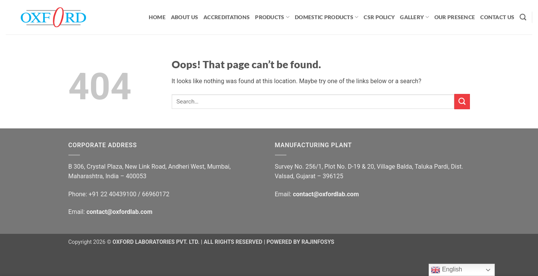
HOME (157, 17)
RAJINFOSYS (317, 242)
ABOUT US (184, 17)
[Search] (523, 17)
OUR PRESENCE (454, 17)
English (446, 269)
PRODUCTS (272, 17)
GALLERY (414, 17)
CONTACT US (497, 17)
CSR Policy (379, 17)
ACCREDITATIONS (226, 17)
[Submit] (462, 101)
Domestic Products (326, 17)
